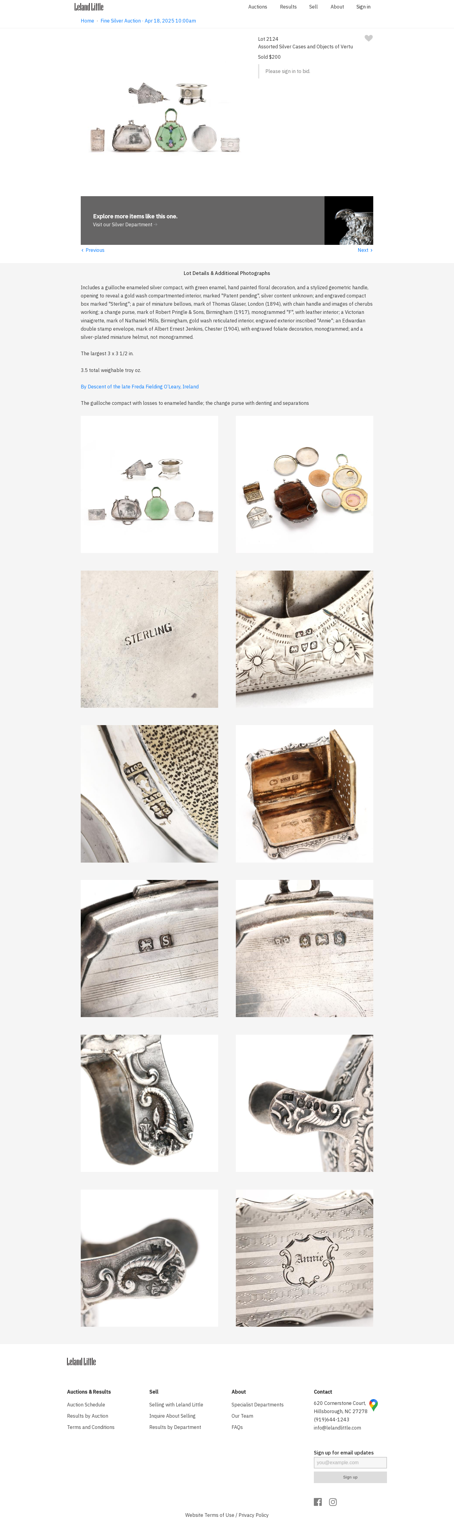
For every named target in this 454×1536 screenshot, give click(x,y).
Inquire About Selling (172, 1416)
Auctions (257, 7)
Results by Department (175, 1427)
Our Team (242, 1416)
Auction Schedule (86, 1405)
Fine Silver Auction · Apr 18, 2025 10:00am (148, 21)
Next (365, 250)
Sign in (363, 7)
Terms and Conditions (91, 1427)
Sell (313, 7)
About (337, 7)
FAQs (237, 1427)
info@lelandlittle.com (337, 1428)
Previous (93, 250)
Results (288, 7)
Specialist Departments (258, 1405)
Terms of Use (219, 1515)
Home (87, 21)
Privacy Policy (254, 1515)
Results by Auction (87, 1416)
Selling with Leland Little (176, 1405)
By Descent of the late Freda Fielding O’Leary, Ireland (140, 387)
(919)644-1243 (331, 1419)
